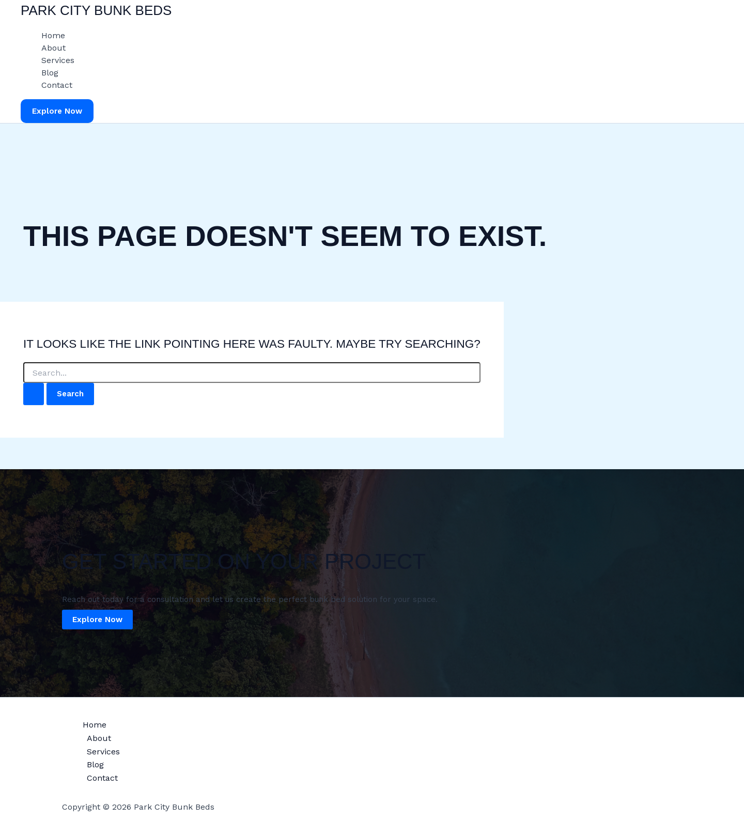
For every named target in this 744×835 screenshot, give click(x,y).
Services (57, 60)
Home (53, 35)
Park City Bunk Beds (96, 10)
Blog (49, 73)
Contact (56, 85)
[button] (57, 111)
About (53, 48)
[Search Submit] (33, 394)
